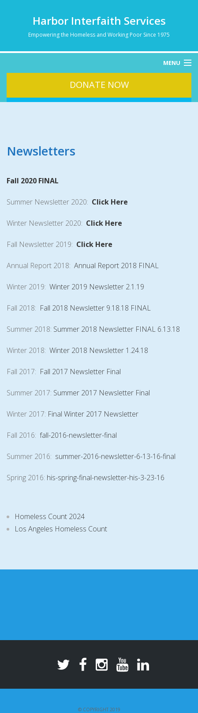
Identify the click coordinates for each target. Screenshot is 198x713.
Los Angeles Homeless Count (61, 529)
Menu (171, 63)
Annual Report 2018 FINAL (116, 265)
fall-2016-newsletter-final (78, 435)
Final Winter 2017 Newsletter (93, 414)
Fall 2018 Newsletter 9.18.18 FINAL (95, 308)
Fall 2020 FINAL (33, 181)
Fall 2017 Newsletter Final (80, 371)
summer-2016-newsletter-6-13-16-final (115, 456)
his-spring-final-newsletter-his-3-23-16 (105, 477)
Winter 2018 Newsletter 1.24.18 (98, 350)
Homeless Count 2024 (50, 516)
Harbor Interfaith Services (99, 20)
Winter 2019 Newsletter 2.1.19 (96, 287)
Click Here (110, 202)
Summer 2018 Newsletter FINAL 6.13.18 (116, 329)
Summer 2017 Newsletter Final (101, 393)
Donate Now (99, 85)
